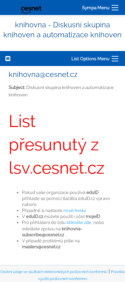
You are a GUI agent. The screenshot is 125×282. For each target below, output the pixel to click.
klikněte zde (79, 222)
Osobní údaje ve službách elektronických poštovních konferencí (53, 272)
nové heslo (74, 210)
